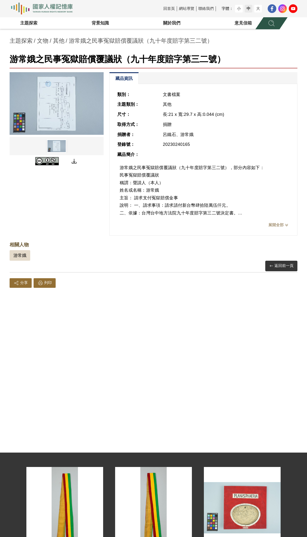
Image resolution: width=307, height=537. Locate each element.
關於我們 (171, 23)
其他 (59, 40)
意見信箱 (243, 23)
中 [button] (248, 8)
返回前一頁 (281, 266)
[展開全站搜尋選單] (271, 23)
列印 (44, 283)
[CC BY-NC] (47, 161)
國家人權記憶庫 (45, 9)
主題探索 (28, 23)
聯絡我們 (206, 8)
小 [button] (239, 8)
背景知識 (100, 23)
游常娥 (19, 255)
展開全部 (276, 225)
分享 (20, 283)
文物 (42, 40)
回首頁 (169, 8)
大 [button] (258, 8)
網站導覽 (186, 8)
